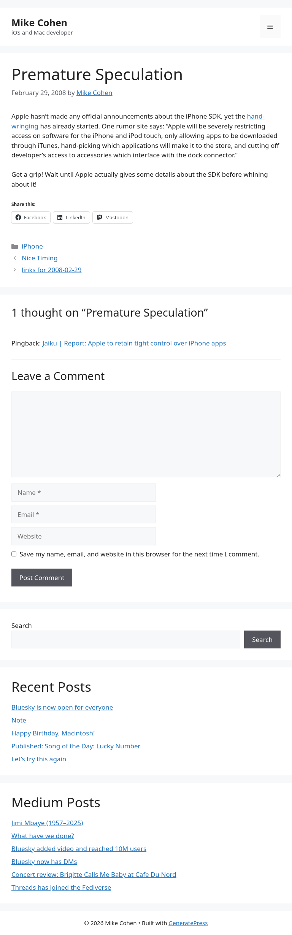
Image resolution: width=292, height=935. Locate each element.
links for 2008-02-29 (51, 269)
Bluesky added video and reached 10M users (78, 848)
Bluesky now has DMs (44, 861)
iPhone (32, 246)
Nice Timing (40, 258)
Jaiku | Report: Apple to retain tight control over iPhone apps (134, 343)
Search (21, 625)
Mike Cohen (39, 22)
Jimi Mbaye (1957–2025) (47, 822)
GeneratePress (188, 923)
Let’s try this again (38, 758)
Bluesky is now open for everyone (62, 707)
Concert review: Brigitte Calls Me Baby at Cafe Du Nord (93, 874)
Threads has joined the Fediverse (61, 887)
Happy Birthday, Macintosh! (53, 733)
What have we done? (42, 835)
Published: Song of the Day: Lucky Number (76, 746)
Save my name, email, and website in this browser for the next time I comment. (139, 554)
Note (18, 720)
